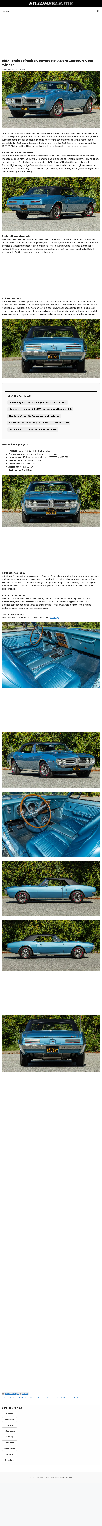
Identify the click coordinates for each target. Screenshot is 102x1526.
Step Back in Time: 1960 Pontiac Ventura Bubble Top (34, 416)
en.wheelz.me (51, 3)
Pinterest (9, 1419)
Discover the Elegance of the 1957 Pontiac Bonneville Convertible (40, 409)
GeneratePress (65, 1477)
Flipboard (9, 1425)
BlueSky (9, 1437)
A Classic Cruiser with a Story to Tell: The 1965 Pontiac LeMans (39, 422)
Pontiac (25, 1393)
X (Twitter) (9, 1431)
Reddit (9, 1413)
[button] (98, 11)
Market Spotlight (12, 1393)
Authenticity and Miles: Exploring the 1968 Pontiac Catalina (37, 402)
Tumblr (9, 1454)
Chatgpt (54, 617)
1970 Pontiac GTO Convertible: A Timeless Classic (33, 429)
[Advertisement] (51, 35)
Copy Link (9, 1460)
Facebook (9, 1442)
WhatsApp (9, 1448)
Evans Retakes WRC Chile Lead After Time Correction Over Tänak (30, 1398)
